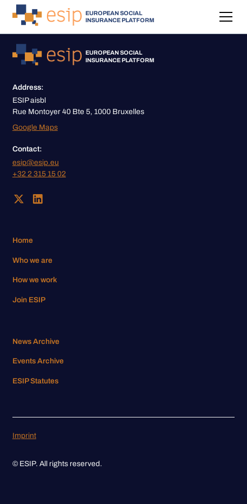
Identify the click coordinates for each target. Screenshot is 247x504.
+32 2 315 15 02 (39, 174)
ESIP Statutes (35, 381)
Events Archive (38, 361)
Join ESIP (28, 300)
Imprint (24, 436)
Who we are (32, 260)
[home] (83, 17)
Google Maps (35, 127)
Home (22, 240)
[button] (224, 17)
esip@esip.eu (35, 162)
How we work (34, 280)
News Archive (35, 341)
